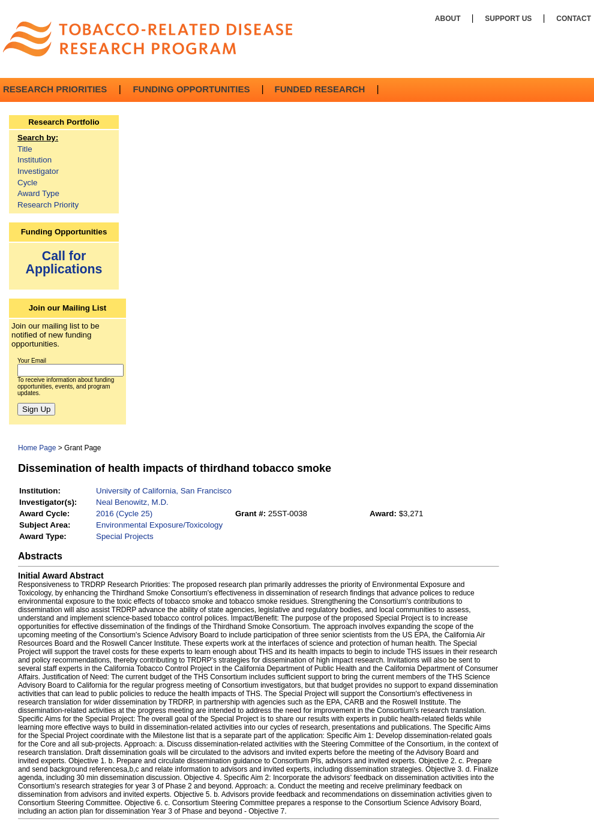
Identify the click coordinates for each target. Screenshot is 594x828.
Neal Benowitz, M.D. (132, 502)
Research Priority (48, 204)
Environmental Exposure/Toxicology (159, 524)
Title (24, 148)
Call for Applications (64, 262)
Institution (34, 159)
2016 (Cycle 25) (124, 513)
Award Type (38, 193)
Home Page (37, 448)
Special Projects (125, 536)
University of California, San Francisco (164, 490)
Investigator (38, 171)
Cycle (27, 182)
